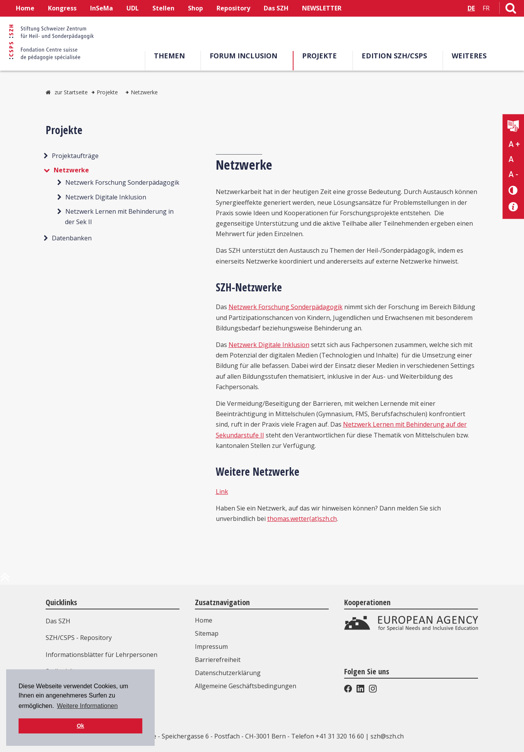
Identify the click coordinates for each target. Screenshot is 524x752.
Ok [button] (80, 726)
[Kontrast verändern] (513, 190)
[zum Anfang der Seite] (5, 580)
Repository (233, 8)
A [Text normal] (511, 159)
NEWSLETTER (321, 8)
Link (222, 491)
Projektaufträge (75, 155)
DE (471, 8)
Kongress (62, 8)
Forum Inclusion (243, 55)
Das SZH (276, 8)
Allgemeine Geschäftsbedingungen (245, 686)
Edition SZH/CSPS (394, 55)
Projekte (319, 55)
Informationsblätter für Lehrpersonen (101, 654)
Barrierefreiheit (218, 659)
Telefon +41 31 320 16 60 (327, 736)
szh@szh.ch (387, 736)
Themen (169, 55)
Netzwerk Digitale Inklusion (105, 197)
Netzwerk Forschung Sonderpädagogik (122, 182)
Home (25, 8)
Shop (195, 8)
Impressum (211, 646)
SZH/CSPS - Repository (79, 637)
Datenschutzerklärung (228, 673)
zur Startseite (71, 92)
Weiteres (469, 55)
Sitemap (206, 633)
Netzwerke (144, 92)
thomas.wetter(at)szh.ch (302, 518)
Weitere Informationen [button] (87, 706)
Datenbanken (72, 238)
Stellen (163, 8)
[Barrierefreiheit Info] (513, 207)
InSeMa (101, 8)
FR (486, 8)
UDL (132, 8)
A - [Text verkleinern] (513, 174)
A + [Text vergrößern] (514, 144)
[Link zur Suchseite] (510, 9)
